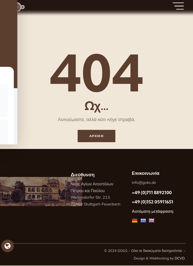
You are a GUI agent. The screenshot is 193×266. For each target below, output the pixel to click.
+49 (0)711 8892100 (152, 193)
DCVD (180, 258)
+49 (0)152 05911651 (152, 202)
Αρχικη (96, 136)
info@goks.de (144, 183)
